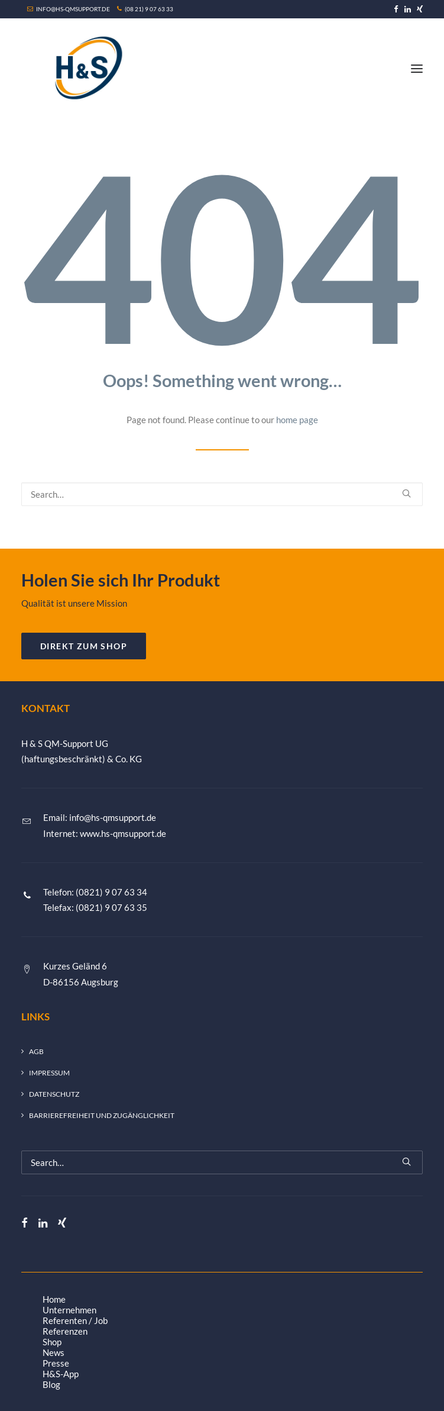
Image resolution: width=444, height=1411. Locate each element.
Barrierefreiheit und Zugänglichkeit (101, 1115)
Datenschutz (54, 1094)
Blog (51, 1384)
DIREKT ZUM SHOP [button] (83, 646)
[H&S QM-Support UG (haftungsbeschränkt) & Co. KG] (85, 68)
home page (297, 419)
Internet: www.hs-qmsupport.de (104, 833)
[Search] (222, 494)
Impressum (49, 1072)
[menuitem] (396, 9)
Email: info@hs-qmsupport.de (99, 817)
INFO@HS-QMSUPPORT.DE (69, 8)
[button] (396, 9)
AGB (36, 1051)
